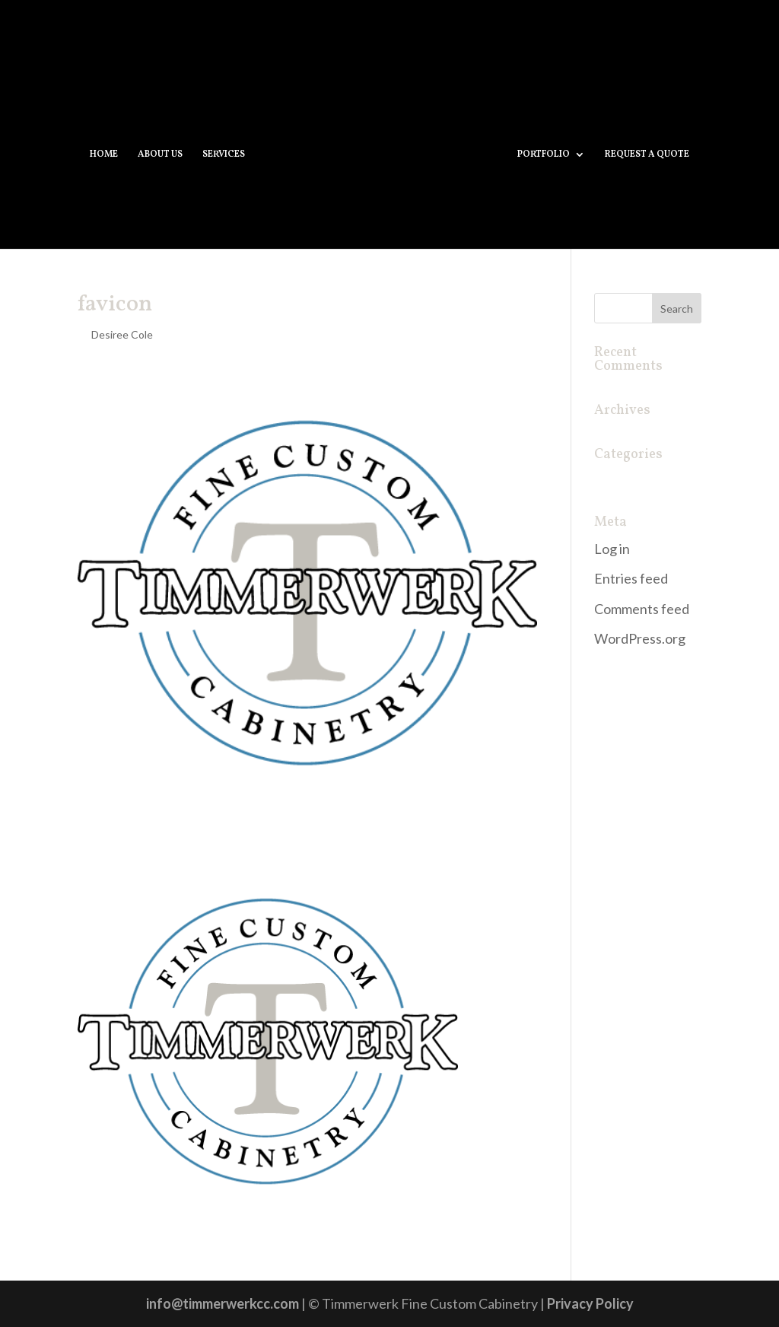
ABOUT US (160, 155)
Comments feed (641, 608)
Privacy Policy (590, 1303)
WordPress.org (639, 638)
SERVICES (223, 155)
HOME (104, 155)
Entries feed (631, 578)
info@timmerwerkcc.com (222, 1303)
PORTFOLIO (543, 155)
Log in (612, 548)
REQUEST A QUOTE (647, 155)
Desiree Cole (122, 334)
